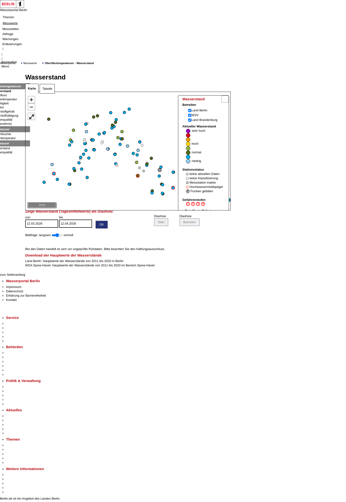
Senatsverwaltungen (20, 358)
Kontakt (11, 300)
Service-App (14, 324)
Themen (8, 17)
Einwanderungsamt (19, 375)
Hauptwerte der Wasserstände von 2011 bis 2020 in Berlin (83, 261)
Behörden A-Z (15, 353)
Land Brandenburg (204, 120)
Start (161, 223)
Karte (32, 88)
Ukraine (11, 429)
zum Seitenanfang (12, 275)
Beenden (189, 223)
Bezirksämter (15, 362)
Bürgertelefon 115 (18, 333)
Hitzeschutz (14, 434)
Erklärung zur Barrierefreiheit (26, 296)
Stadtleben (13, 488)
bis (75, 222)
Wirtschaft (13, 484)
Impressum (13, 287)
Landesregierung (18, 387)
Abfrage (7, 34)
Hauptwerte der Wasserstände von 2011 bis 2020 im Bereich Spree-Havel (103, 266)
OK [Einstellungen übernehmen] (101, 225)
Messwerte (10, 23)
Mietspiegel (14, 459)
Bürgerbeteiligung (18, 396)
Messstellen (10, 29)
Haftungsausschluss (150, 249)
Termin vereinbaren (19, 328)
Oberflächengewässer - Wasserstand (69, 63)
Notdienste (13, 337)
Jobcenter (13, 371)
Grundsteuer (14, 463)
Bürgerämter (14, 366)
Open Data (13, 400)
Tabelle (47, 88)
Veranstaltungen (17, 425)
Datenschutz (14, 292)
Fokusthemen (15, 446)
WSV (195, 115)
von (41, 222)
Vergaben (12, 404)
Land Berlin (199, 110)
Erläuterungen (12, 44)
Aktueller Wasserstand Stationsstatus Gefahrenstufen (202, 170)
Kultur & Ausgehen (19, 475)
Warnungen (10, 39)
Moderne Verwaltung (20, 454)
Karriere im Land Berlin (22, 392)
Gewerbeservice (17, 341)
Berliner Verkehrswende (22, 450)
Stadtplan (12, 493)
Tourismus (13, 480)
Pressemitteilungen (19, 416)
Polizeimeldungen (18, 421)
